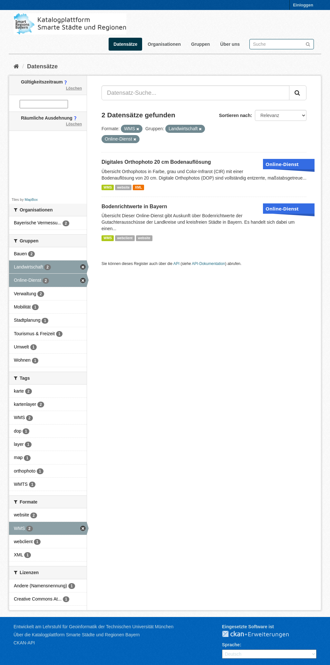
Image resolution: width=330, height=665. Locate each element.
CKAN (260, 634)
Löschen (74, 88)
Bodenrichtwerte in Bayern (134, 206)
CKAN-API (24, 642)
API (176, 263)
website (123, 187)
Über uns (230, 44)
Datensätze (125, 44)
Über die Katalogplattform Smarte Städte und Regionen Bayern (77, 634)
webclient (124, 238)
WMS (107, 187)
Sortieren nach (234, 115)
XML (138, 187)
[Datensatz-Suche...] (195, 92)
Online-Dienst (282, 164)
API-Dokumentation (208, 263)
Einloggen (303, 5)
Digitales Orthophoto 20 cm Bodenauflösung (156, 162)
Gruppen (200, 44)
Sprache (231, 644)
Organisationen (164, 44)
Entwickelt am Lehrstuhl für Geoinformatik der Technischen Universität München (93, 626)
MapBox (31, 199)
